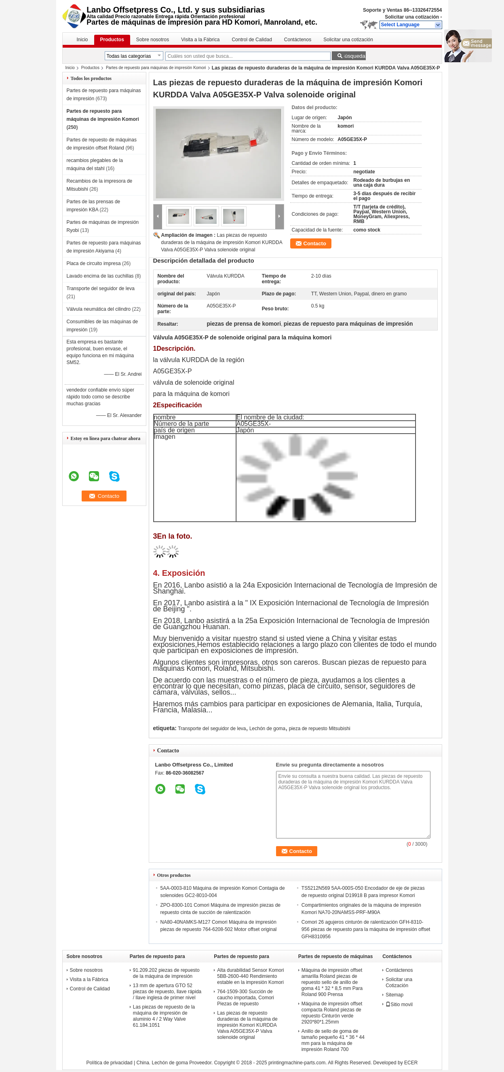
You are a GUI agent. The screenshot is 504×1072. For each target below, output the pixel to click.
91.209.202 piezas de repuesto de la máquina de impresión (166, 973)
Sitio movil (399, 1004)
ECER (411, 1063)
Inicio (82, 39)
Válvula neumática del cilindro (99, 309)
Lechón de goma (267, 728)
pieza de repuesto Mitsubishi (319, 728)
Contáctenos (297, 39)
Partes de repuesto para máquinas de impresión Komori (156, 67)
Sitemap (394, 995)
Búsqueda (353, 56)
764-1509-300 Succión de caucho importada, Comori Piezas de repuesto (245, 998)
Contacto (315, 243)
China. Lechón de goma (162, 1063)
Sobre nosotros (152, 39)
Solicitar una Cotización (399, 982)
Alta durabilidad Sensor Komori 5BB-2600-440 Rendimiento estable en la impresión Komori (250, 976)
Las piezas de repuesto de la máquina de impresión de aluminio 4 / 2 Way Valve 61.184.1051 (164, 1016)
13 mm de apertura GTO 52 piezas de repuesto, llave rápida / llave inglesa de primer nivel (167, 991)
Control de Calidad (252, 39)
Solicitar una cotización (412, 17)
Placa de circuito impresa (94, 263)
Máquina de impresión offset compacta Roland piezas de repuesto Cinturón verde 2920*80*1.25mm (332, 1013)
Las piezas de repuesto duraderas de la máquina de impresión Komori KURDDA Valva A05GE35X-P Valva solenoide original (221, 242)
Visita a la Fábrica (200, 39)
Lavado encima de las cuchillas (100, 276)
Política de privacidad (109, 1063)
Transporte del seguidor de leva (101, 288)
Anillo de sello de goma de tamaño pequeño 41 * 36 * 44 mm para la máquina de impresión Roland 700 (333, 1040)
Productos (112, 39)
